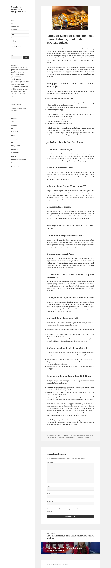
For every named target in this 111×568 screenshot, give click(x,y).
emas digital (85, 435)
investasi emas (54, 437)
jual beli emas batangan (65, 437)
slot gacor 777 (14, 149)
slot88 (12, 128)
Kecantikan (14, 32)
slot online (14, 135)
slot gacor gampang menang (18, 159)
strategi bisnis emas (77, 437)
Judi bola (13, 35)
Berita (12, 23)
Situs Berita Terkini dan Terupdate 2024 (18, 9)
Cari (12, 55)
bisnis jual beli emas (76, 435)
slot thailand (14, 132)
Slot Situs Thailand (16, 47)
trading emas (87, 437)
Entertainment (15, 26)
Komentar (50, 462)
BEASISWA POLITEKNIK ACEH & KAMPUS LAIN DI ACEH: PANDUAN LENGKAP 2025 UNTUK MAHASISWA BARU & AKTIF (19, 93)
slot (12, 142)
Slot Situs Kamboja (16, 44)
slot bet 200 (14, 118)
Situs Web (50, 501)
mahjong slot (14, 125)
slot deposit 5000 (15, 146)
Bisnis (66, 435)
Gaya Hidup (14, 29)
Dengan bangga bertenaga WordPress (57, 564)
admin (61, 435)
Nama (49, 486)
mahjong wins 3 (15, 152)
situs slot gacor (15, 166)
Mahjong (13, 41)
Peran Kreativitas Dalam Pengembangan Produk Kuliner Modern (19, 86)
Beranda (13, 20)
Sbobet (13, 38)
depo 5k (13, 121)
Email (49, 493)
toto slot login (14, 139)
